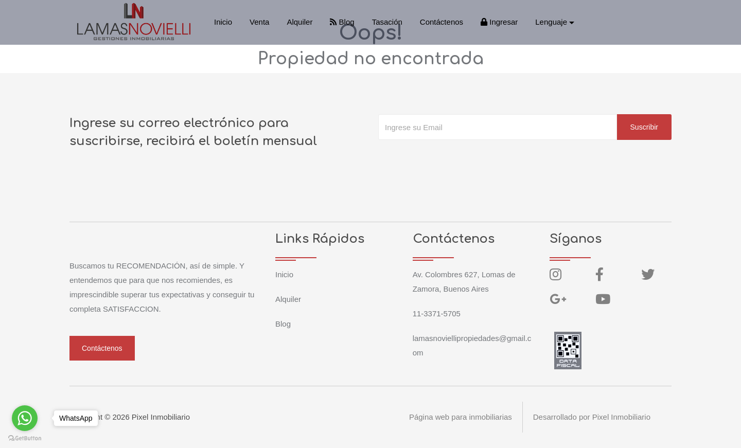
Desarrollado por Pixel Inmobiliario (591, 417)
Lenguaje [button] (551, 21)
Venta (259, 21)
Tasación (387, 21)
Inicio (223, 21)
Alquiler (299, 21)
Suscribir (644, 127)
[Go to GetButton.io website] (24, 438)
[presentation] (456, 160)
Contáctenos (441, 21)
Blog (342, 21)
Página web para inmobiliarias (460, 417)
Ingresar (499, 21)
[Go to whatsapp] (25, 418)
